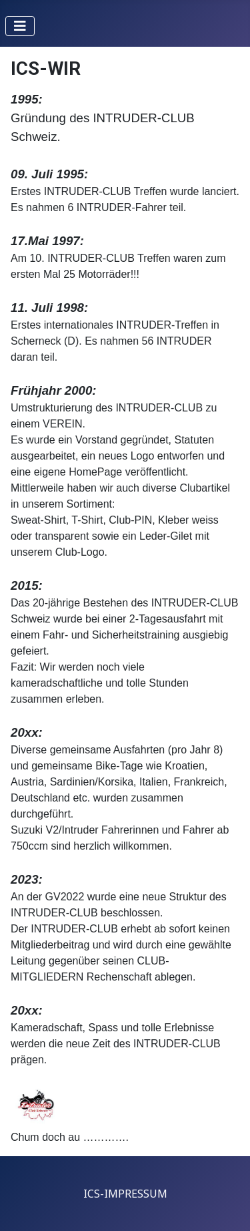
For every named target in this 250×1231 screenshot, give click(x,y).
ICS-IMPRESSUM (125, 1193)
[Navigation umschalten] (20, 26)
